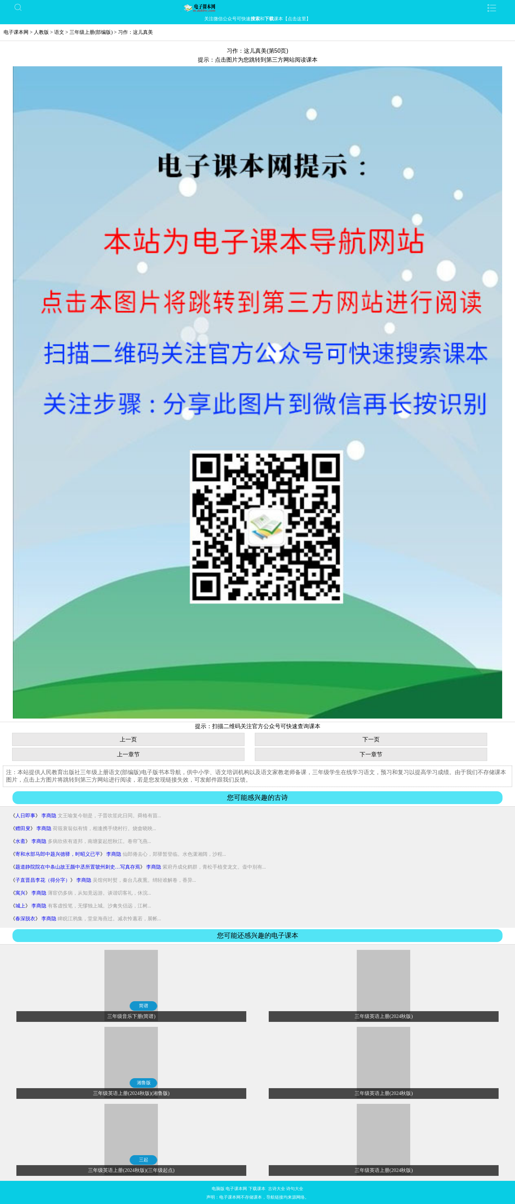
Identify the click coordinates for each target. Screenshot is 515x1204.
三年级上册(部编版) (91, 32)
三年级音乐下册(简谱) (131, 1016)
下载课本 (257, 1188)
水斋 (20, 841)
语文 (59, 32)
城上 (20, 906)
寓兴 (20, 893)
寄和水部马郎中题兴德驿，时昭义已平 (57, 854)
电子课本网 (16, 32)
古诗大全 (276, 1188)
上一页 (128, 739)
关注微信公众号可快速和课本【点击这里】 (257, 18)
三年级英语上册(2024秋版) (384, 1016)
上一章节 (128, 754)
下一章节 (371, 754)
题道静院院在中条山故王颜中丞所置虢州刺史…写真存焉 (77, 867)
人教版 (41, 32)
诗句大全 (294, 1188)
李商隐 (48, 815)
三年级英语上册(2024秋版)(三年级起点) (131, 1170)
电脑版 (218, 1188)
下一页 (371, 739)
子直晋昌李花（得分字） (42, 880)
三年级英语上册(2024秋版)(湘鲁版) (131, 1093)
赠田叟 (22, 828)
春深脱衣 (25, 918)
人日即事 (25, 815)
